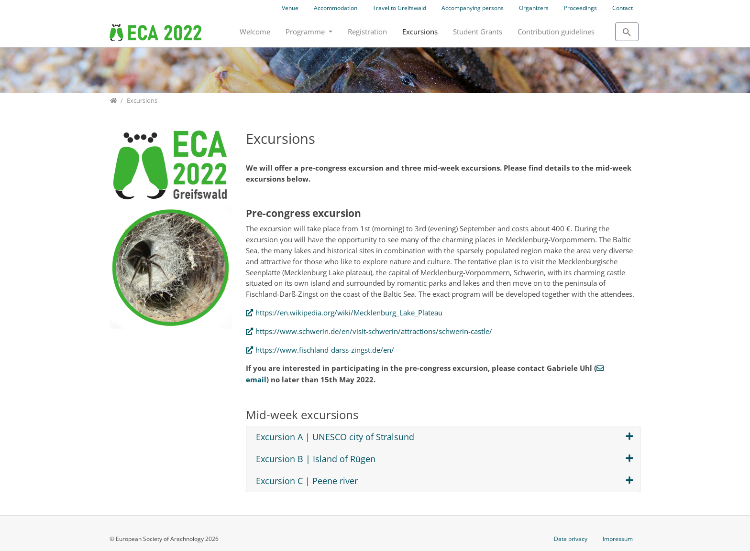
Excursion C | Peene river (307, 481)
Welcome (255, 31)
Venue (290, 8)
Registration (367, 31)
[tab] (443, 437)
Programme (306, 31)
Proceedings (580, 8)
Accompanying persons (472, 8)
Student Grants (477, 31)
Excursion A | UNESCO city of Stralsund (335, 437)
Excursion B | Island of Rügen (315, 459)
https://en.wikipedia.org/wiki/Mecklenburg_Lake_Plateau (348, 312)
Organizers (534, 8)
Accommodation (335, 8)
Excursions (420, 31)
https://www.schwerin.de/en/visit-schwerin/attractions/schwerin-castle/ (373, 331)
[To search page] (627, 31)
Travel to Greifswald (399, 8)
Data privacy (570, 539)
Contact (622, 8)
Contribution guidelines (556, 31)
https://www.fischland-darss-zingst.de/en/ (324, 350)
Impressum (618, 539)
